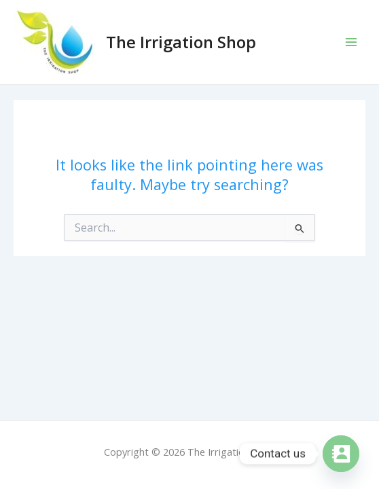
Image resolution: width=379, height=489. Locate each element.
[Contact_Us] (341, 453)
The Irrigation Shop (181, 42)
